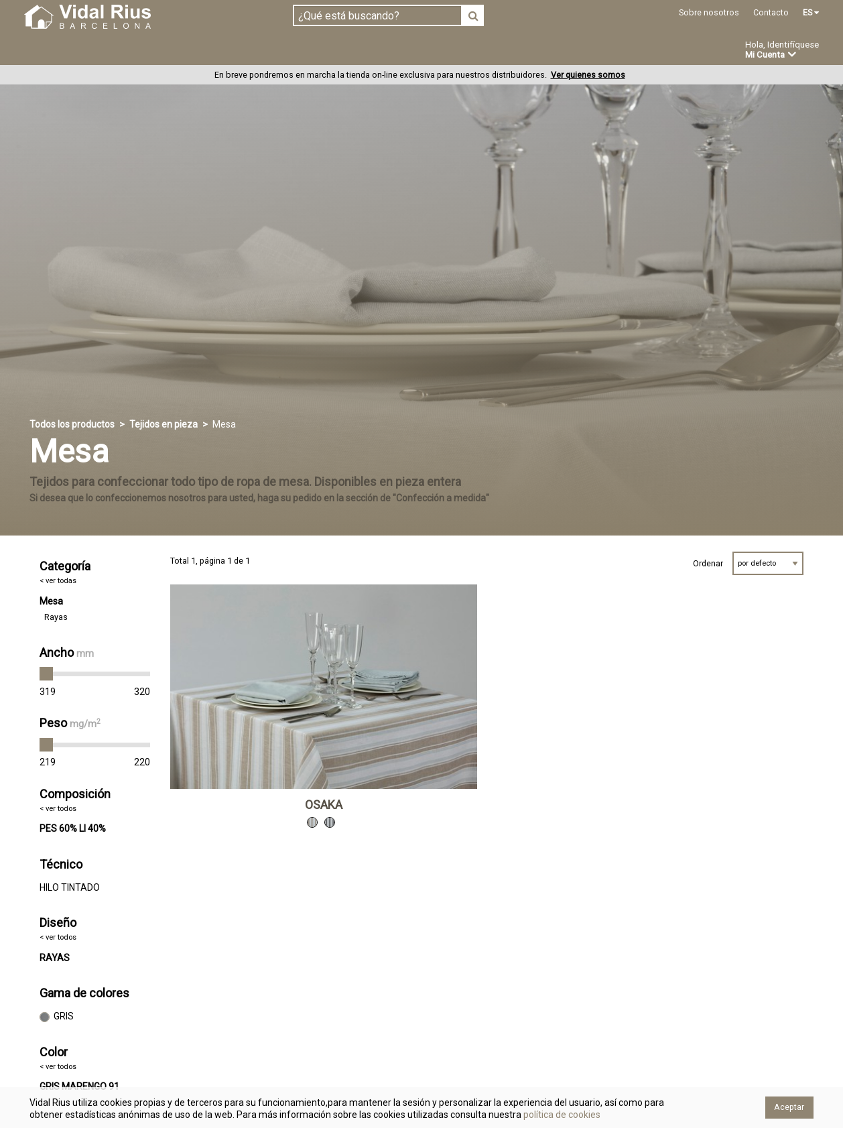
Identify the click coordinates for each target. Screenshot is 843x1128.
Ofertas (504, 51)
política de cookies (560, 1114)
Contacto (771, 12)
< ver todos (58, 808)
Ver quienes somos (588, 75)
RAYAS (55, 957)
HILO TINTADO (70, 887)
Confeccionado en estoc (195, 50)
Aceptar (789, 1107)
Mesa (51, 601)
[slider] (46, 674)
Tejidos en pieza (68, 50)
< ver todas (58, 581)
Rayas (56, 617)
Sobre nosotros (709, 12)
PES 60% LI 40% (73, 829)
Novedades (435, 51)
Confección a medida (332, 50)
